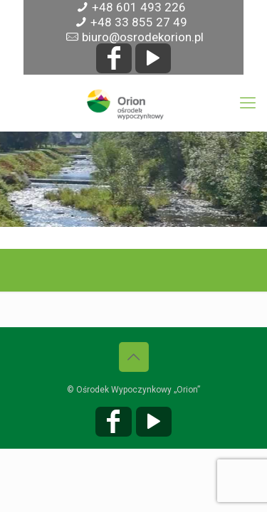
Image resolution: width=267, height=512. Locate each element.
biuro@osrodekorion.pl (143, 37)
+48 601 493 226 (139, 7)
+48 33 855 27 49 (138, 22)
